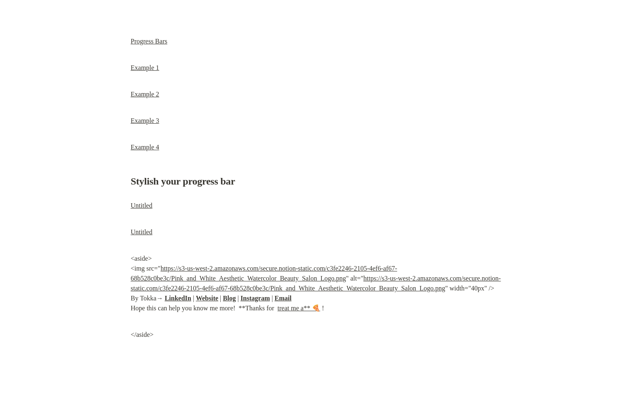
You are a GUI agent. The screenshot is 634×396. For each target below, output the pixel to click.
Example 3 (145, 120)
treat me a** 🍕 (298, 308)
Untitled (141, 205)
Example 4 (145, 147)
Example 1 (145, 67)
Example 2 (145, 94)
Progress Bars (149, 41)
